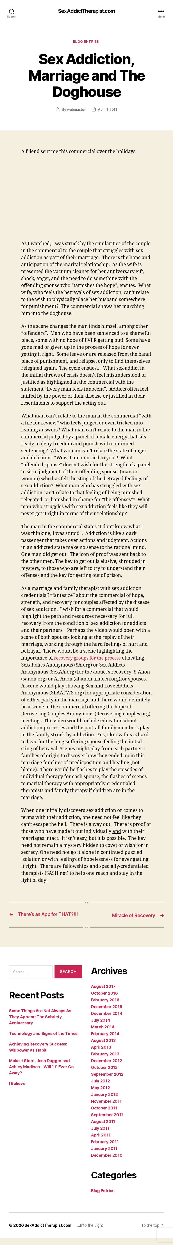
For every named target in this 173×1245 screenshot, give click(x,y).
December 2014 (106, 1020)
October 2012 (104, 1074)
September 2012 (107, 1081)
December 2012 (106, 1067)
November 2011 (106, 1108)
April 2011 (100, 1142)
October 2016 (104, 1000)
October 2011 (104, 1115)
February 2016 (105, 1007)
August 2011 (103, 1128)
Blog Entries (86, 43)
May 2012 (100, 1094)
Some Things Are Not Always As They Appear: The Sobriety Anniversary (40, 1024)
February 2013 (105, 1061)
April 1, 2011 (108, 110)
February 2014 (105, 1040)
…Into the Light (93, 1232)
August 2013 (103, 1047)
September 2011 (107, 1121)
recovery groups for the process (89, 659)
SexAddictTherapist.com (86, 11)
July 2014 (100, 1027)
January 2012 (104, 1101)
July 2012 (100, 1088)
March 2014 (102, 1034)
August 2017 (103, 993)
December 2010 (107, 1162)
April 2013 (101, 1054)
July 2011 (100, 1135)
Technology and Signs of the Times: (44, 1040)
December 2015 (106, 1013)
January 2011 (104, 1155)
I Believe (17, 1090)
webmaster (75, 110)
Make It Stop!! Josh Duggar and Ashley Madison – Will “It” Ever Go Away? (41, 1074)
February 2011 (105, 1148)
